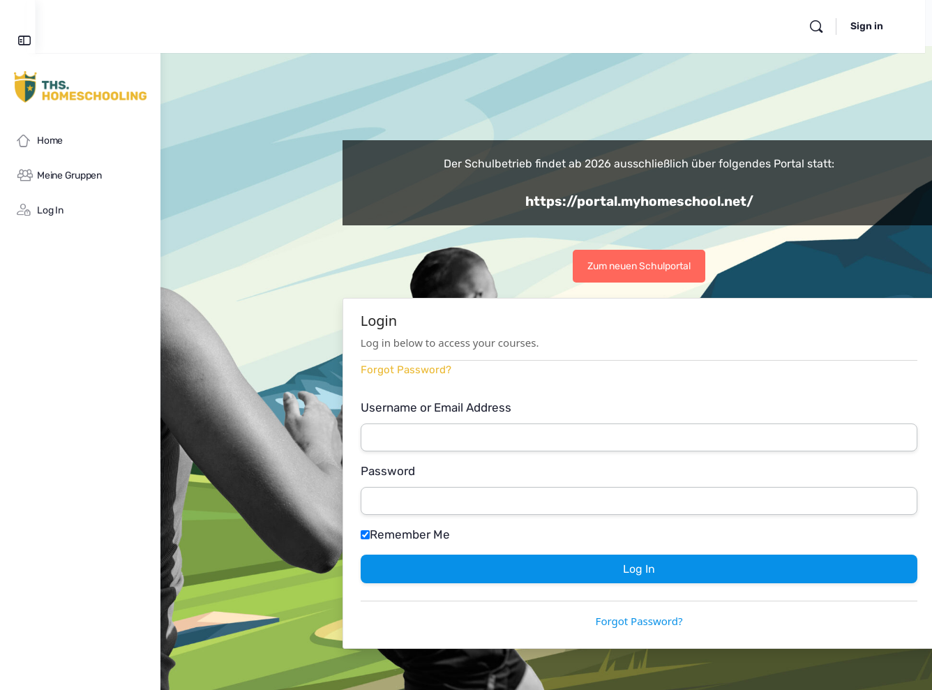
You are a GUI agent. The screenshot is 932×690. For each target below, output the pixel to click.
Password (450, 471)
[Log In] (80, 210)
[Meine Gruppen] (80, 175)
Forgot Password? (468, 369)
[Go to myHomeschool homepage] (80, 86)
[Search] (829, 26)
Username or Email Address (498, 407)
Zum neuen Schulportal (701, 266)
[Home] (80, 140)
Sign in (879, 26)
